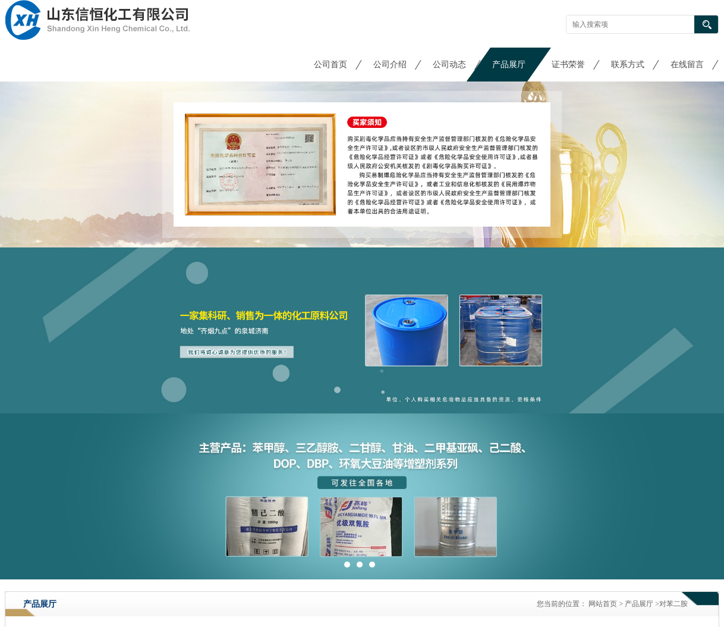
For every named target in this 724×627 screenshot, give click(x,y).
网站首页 (602, 604)
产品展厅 (508, 64)
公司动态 (449, 64)
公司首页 (330, 64)
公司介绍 (390, 64)
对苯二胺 (673, 604)
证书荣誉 (568, 64)
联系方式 (627, 64)
